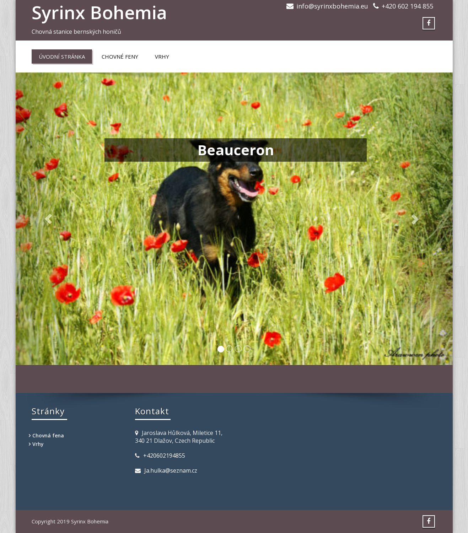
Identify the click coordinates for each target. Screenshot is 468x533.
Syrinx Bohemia (99, 12)
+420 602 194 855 (407, 6)
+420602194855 (164, 455)
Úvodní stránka (62, 56)
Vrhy (162, 56)
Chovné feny (120, 56)
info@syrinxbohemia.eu (332, 6)
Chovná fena (48, 435)
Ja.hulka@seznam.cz (170, 470)
